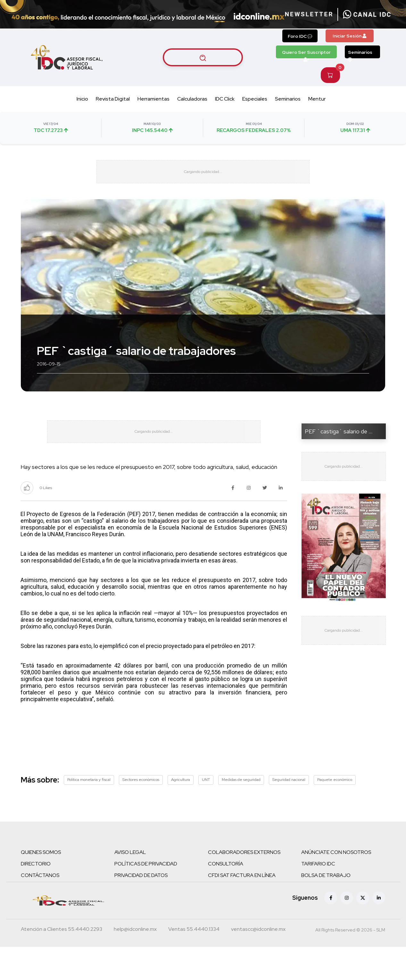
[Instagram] (346, 910)
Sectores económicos (140, 791)
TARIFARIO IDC (318, 876)
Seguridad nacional (288, 791)
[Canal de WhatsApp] (367, 14)
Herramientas (153, 98)
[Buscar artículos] (203, 57)
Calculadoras (192, 98)
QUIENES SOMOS (41, 864)
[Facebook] (330, 910)
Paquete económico (334, 791)
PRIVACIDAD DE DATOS (141, 887)
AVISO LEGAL (130, 864)
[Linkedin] (378, 910)
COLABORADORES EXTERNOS (244, 864)
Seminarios (360, 53)
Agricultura (180, 791)
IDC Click (225, 98)
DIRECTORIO (36, 876)
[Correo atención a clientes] (135, 942)
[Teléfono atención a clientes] (61, 942)
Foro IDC (300, 36)
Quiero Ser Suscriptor (306, 53)
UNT (206, 791)
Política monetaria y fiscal (89, 791)
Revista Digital (113, 98)
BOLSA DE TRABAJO (326, 887)
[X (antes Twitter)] (362, 910)
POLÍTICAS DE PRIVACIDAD (145, 876)
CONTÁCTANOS (40, 887)
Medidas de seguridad (241, 791)
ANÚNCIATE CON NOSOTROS (336, 864)
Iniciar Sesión (349, 36)
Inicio (82, 98)
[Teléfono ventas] (194, 942)
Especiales (254, 98)
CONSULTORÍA (225, 876)
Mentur (317, 98)
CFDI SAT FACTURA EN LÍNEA (242, 887)
